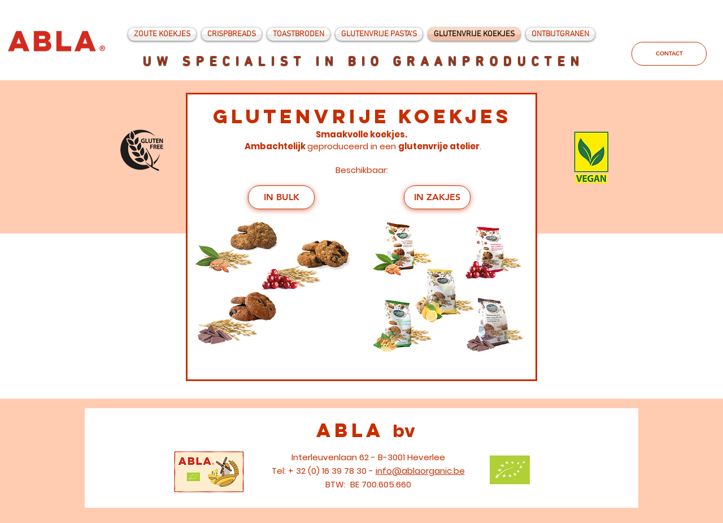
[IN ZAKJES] (437, 197)
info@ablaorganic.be (420, 471)
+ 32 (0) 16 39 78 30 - (332, 471)
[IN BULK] (281, 197)
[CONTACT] (669, 54)
